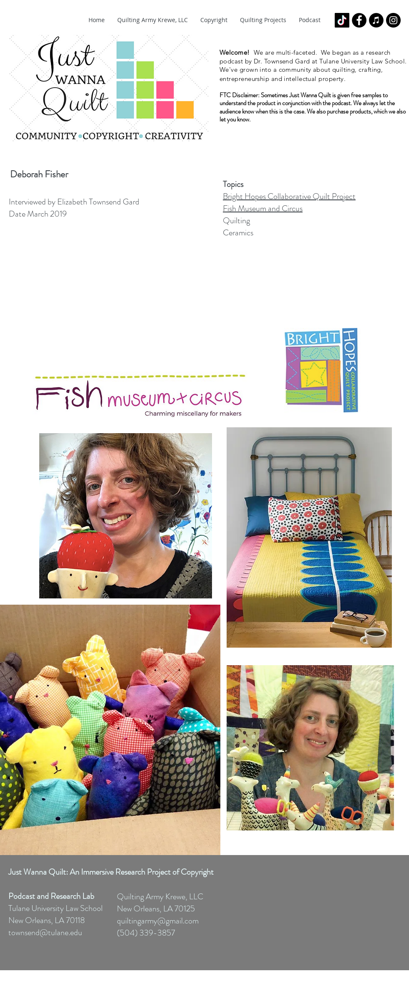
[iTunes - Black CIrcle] (376, 20)
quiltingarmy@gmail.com (158, 921)
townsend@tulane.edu (45, 932)
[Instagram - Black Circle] (393, 20)
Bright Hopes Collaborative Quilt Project (289, 196)
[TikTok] (342, 20)
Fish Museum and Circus (263, 208)
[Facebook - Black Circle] (359, 20)
